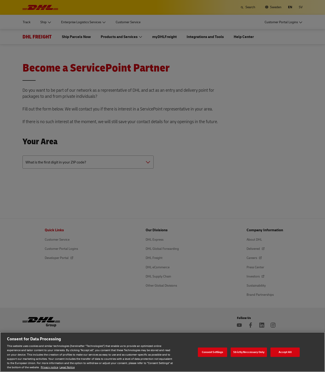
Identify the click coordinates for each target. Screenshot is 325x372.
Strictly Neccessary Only (248, 352)
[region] (162, 352)
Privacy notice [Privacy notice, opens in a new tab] (49, 367)
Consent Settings (212, 352)
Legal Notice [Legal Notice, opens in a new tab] (67, 367)
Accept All (285, 352)
